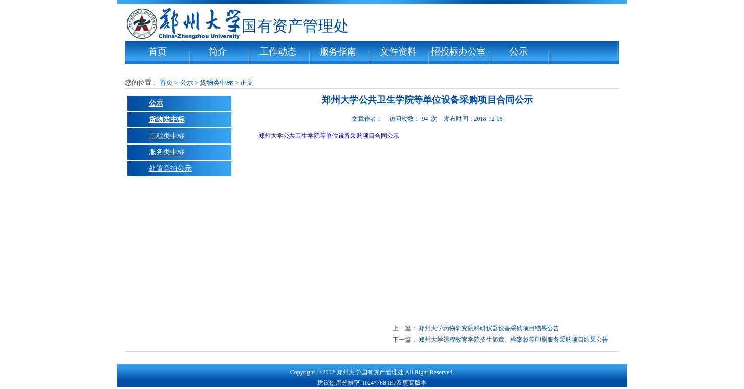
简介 (218, 51)
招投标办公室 (458, 51)
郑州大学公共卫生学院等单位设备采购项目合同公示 (329, 135)
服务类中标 (167, 152)
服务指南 (338, 51)
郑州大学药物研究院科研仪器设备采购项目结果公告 (489, 328)
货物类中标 (216, 82)
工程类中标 (167, 136)
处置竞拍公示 (170, 168)
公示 (518, 51)
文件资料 (398, 51)
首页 (157, 51)
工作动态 (278, 51)
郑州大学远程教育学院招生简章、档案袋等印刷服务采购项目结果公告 (513, 339)
